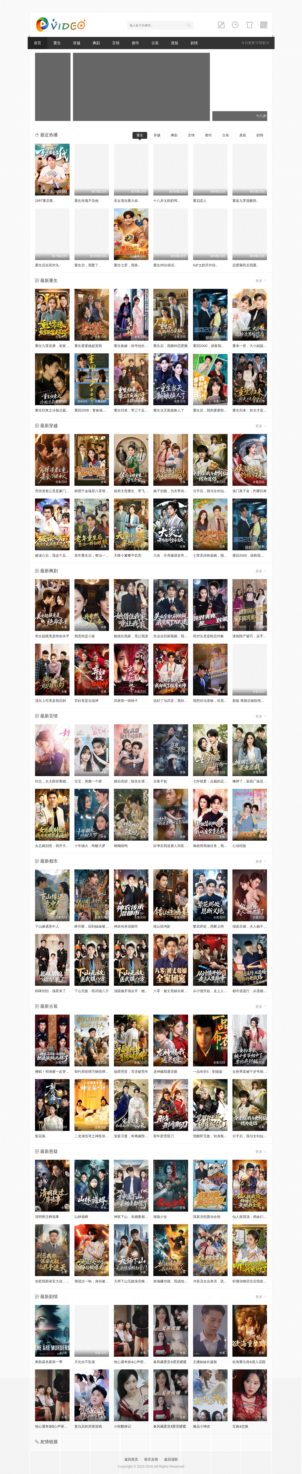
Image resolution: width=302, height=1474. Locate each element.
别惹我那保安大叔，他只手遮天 (59, 1281)
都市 (135, 43)
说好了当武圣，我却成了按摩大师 (179, 701)
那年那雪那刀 (163, 1136)
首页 (37, 43)
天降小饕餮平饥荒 (127, 555)
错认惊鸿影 (161, 926)
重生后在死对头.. (48, 265)
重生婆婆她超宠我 (88, 346)
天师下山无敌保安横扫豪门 (134, 1281)
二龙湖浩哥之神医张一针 (93, 1136)
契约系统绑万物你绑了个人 (95, 1071)
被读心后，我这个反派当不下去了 (60, 555)
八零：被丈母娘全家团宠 (172, 991)
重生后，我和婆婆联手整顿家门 (217, 410)
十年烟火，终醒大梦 (89, 846)
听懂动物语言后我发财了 (251, 1281)
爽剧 (96, 43)
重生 (57, 43)
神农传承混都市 (126, 926)
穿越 (76, 43)
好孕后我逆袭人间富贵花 (172, 846)
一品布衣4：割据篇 (207, 1071)
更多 (261, 281)
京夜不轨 (160, 781)
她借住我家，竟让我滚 (131, 636)
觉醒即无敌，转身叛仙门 (212, 1136)
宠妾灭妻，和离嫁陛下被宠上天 (138, 1136)
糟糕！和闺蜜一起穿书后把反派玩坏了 (64, 1071)
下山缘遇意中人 (47, 926)
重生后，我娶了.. (87, 265)
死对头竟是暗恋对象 (208, 636)
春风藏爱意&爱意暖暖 (169, 1362)
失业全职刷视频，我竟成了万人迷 (179, 636)
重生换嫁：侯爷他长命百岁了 (136, 346)
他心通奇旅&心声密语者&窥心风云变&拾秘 (146, 1362)
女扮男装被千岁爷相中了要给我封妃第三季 (265, 1071)
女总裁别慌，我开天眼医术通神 (59, 846)
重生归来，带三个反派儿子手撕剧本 (141, 410)
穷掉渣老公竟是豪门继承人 (55, 491)
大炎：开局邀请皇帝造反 (172, 555)
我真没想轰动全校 (206, 1217)
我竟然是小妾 (84, 636)
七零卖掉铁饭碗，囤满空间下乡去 (218, 555)
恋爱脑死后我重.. (245, 265)
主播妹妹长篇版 (205, 1362)
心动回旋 (239, 846)
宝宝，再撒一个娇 (88, 781)
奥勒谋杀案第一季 (48, 1362)
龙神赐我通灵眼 (165, 1071)
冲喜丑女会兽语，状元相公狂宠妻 (218, 1281)
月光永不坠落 (84, 1362)
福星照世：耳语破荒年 (131, 1071)
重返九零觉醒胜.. (245, 201)
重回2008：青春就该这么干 (95, 410)
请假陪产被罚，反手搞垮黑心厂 (256, 636)
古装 (155, 43)
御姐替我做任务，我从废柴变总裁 (218, 846)
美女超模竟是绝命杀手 (52, 636)
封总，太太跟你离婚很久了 (55, 781)
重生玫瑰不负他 (86, 201)
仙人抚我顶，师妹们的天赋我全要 (258, 1217)
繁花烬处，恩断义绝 (208, 926)
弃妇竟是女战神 (86, 701)
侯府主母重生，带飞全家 (133, 491)
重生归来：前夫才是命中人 (253, 410)
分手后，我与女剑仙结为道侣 (215, 491)
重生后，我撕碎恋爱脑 (170, 346)
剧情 (194, 43)
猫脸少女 (160, 1217)
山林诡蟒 (81, 1217)
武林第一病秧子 (126, 701)
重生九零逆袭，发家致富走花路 (59, 346)
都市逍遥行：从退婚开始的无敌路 (258, 991)
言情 (116, 43)
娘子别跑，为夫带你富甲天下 (175, 491)
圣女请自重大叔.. (127, 201)
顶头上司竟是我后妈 (50, 701)
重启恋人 (200, 201)
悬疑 (174, 43)
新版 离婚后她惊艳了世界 (251, 701)
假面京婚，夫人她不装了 (251, 926)
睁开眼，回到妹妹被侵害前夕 (96, 926)
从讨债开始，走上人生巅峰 (213, 991)
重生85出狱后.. (164, 265)
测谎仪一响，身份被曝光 (93, 1281)
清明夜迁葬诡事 (47, 1217)
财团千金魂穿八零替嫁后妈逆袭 (98, 491)
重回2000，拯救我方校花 (212, 346)
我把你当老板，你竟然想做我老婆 (218, 701)
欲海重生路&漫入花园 (249, 1362)
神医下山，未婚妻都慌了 (133, 1217)
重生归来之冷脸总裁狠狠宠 (55, 410)
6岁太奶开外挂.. (205, 265)
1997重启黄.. (45, 201)
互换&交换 (240, 1426)
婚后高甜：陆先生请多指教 (134, 781)
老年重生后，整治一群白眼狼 (96, 555)
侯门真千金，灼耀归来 (249, 491)
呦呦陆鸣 (121, 846)
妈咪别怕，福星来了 (50, 991)
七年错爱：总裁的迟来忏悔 (213, 781)
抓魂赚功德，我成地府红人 (173, 1281)
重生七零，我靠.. (127, 265)
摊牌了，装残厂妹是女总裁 (253, 781)
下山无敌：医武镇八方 (91, 991)
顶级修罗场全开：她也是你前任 (138, 991)
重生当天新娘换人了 (168, 410)
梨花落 (40, 1136)
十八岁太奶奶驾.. (166, 201)
